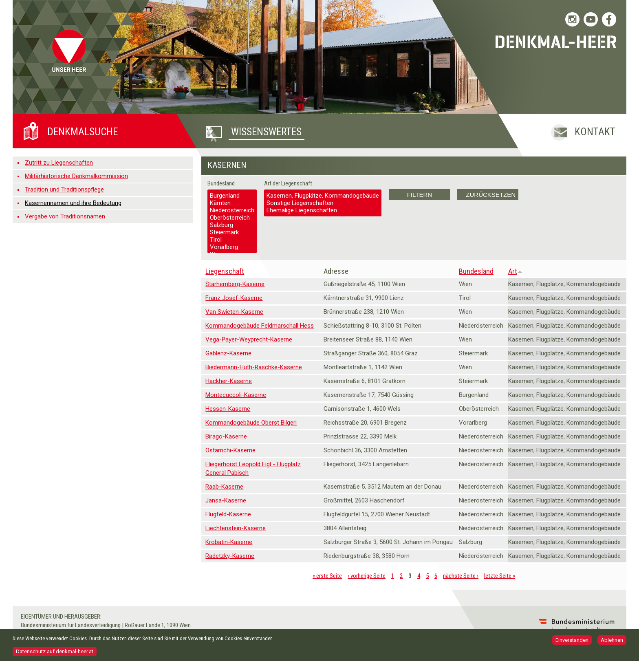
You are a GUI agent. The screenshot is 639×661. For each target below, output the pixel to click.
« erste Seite (327, 575)
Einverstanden (571, 642)
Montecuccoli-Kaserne (235, 395)
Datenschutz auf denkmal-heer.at (54, 653)
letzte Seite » (499, 575)
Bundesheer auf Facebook (609, 19)
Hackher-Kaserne (228, 381)
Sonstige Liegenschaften (323, 203)
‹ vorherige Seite (367, 575)
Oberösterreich (232, 217)
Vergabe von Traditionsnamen (65, 216)
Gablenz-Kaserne (228, 353)
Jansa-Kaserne (225, 500)
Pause (302, 106)
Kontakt (595, 132)
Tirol (232, 239)
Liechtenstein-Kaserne (235, 528)
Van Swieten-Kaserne (234, 311)
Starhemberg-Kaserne (234, 284)
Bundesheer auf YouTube (591, 19)
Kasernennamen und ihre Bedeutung (73, 203)
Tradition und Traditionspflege (64, 189)
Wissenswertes (266, 132)
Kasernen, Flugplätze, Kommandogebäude (323, 195)
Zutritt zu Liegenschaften (59, 162)
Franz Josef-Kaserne (233, 298)
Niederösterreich (232, 210)
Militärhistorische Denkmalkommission (76, 176)
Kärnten (232, 203)
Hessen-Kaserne (227, 408)
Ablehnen (612, 642)
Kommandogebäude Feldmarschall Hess (259, 325)
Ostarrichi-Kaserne (230, 450)
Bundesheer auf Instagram (572, 19)
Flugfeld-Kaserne (228, 514)
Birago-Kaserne (226, 436)
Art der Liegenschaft (288, 183)
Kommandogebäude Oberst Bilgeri (251, 422)
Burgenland (232, 195)
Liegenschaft (224, 271)
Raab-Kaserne (224, 486)
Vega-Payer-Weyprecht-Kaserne (248, 339)
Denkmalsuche (82, 132)
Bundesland (221, 183)
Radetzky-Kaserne (229, 556)
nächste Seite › (460, 575)
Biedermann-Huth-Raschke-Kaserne (253, 367)
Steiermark (232, 232)
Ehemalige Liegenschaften (323, 210)
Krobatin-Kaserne (228, 542)
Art (515, 271)
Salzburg (232, 225)
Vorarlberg (232, 247)
